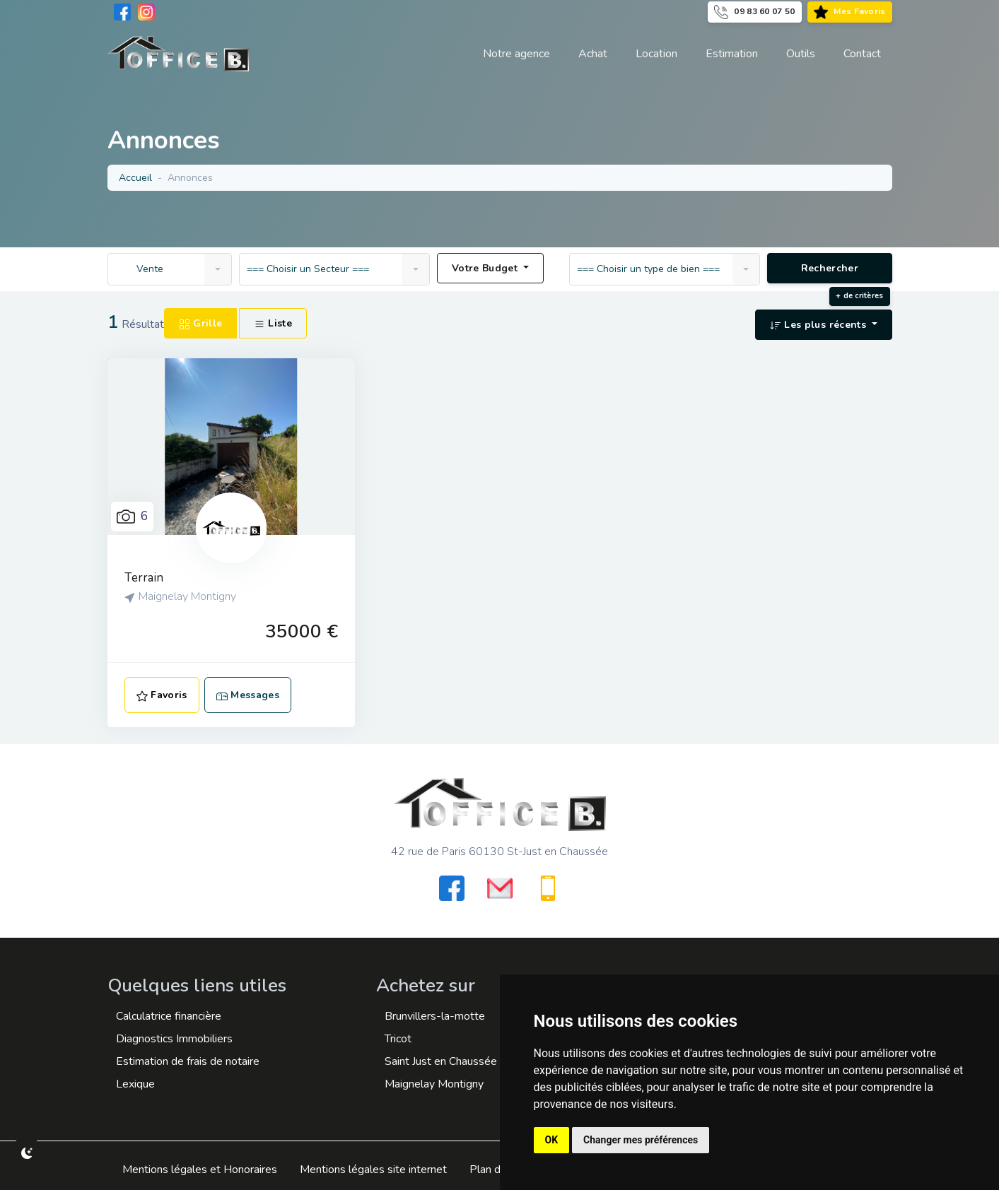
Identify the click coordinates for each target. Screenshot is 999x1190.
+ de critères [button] (860, 295)
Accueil (135, 177)
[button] (800, 53)
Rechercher (829, 268)
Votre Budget (486, 268)
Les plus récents (819, 324)
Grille (200, 323)
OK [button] (552, 1139)
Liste (273, 323)
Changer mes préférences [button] (640, 1139)
